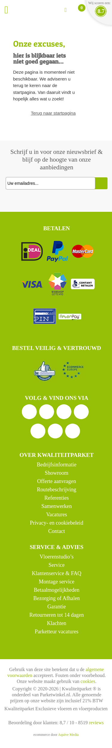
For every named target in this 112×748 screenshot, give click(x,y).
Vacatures (56, 514)
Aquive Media (68, 735)
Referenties (56, 498)
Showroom (56, 473)
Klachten (56, 623)
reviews (96, 722)
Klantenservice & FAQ (57, 573)
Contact (56, 531)
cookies (88, 681)
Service (56, 565)
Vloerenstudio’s (56, 557)
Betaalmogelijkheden (56, 590)
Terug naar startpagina (53, 113)
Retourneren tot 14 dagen (56, 615)
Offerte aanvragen (56, 481)
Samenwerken (56, 506)
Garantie (56, 607)
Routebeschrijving (56, 490)
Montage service (56, 582)
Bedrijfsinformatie (56, 465)
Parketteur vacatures (56, 632)
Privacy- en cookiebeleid (56, 523)
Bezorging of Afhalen (56, 598)
